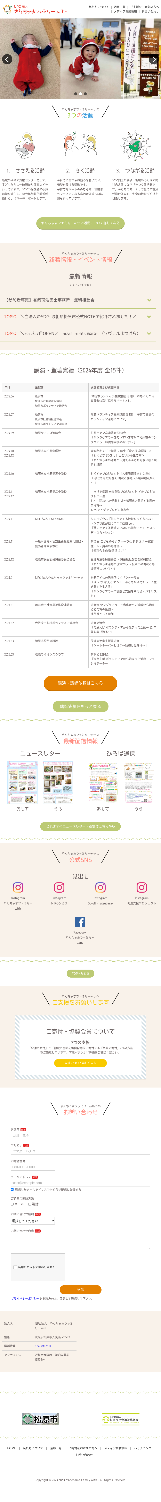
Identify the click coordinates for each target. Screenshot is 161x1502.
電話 (33, 1204)
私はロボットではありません (34, 1270)
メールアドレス (21, 1177)
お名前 (15, 1129)
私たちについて (99, 7)
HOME (11, 1451)
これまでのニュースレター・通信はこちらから (80, 826)
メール (17, 1204)
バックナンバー (144, 1451)
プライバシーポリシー (25, 1302)
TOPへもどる (80, 973)
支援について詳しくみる (80, 1063)
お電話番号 (18, 1161)
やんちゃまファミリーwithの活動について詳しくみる (80, 223)
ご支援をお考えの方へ (144, 7)
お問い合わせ (150, 11)
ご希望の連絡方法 (22, 1198)
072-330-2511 (43, 1349)
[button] (75, 93)
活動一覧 (119, 7)
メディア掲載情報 (125, 11)
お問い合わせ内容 (22, 1230)
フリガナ (16, 1145)
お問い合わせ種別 (22, 1214)
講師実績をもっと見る (80, 706)
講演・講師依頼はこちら (80, 683)
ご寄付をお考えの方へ (83, 1451)
